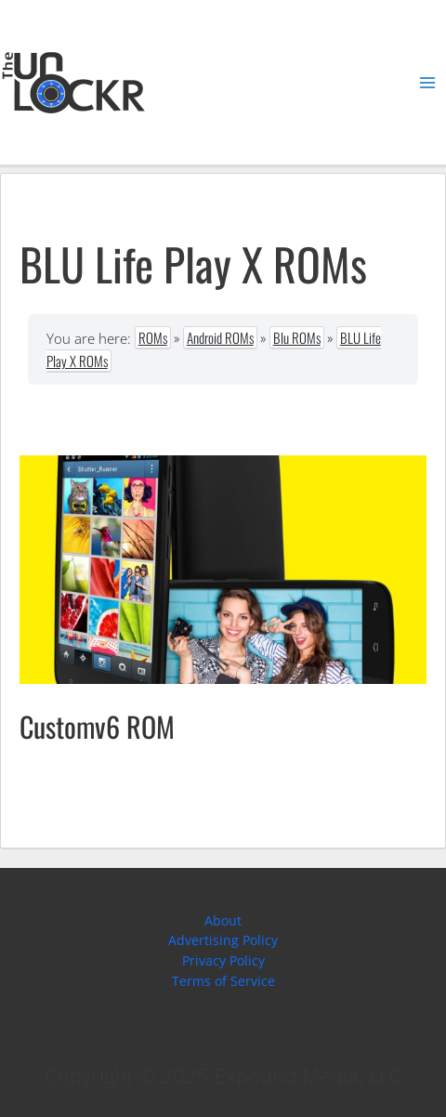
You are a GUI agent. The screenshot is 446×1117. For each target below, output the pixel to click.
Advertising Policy (223, 940)
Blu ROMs (297, 337)
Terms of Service (223, 981)
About (223, 920)
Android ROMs (220, 337)
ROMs (152, 337)
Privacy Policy (223, 960)
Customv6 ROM (97, 726)
